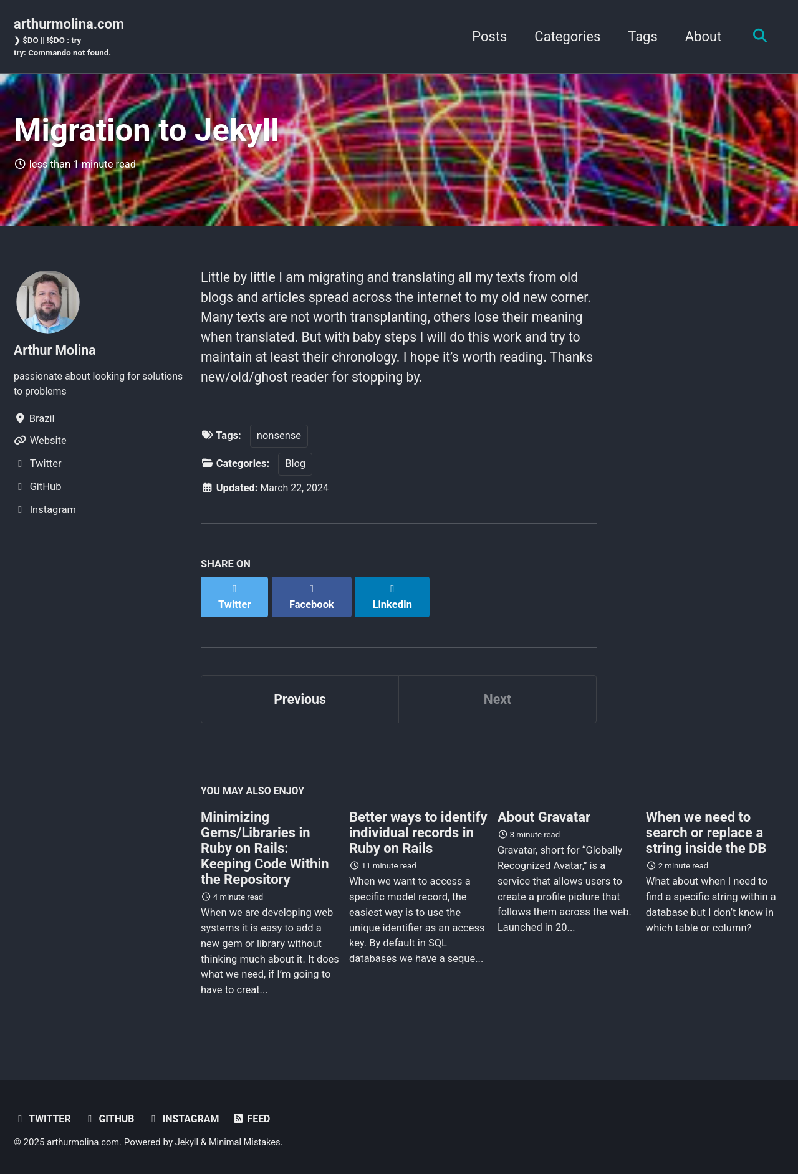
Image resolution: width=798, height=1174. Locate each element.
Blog (295, 472)
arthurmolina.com (69, 38)
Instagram (187, 1116)
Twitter (43, 1116)
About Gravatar (544, 814)
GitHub (111, 1116)
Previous (300, 694)
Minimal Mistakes (249, 1139)
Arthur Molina (56, 354)
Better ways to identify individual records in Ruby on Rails (418, 830)
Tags (640, 37)
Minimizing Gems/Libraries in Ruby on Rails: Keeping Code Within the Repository (265, 846)
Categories (564, 37)
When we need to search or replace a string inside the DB (706, 830)
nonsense (279, 444)
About (700, 37)
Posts (486, 37)
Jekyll (190, 1139)
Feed (256, 1116)
